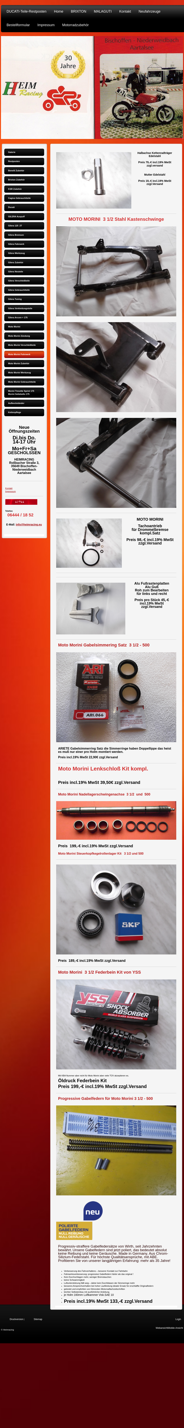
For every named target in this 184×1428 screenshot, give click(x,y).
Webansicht (162, 1328)
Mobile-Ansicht (175, 1328)
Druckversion (16, 1319)
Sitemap (38, 1319)
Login (178, 1319)
